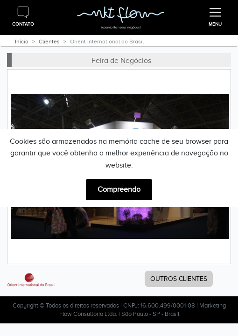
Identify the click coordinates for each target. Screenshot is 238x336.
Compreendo (119, 189)
